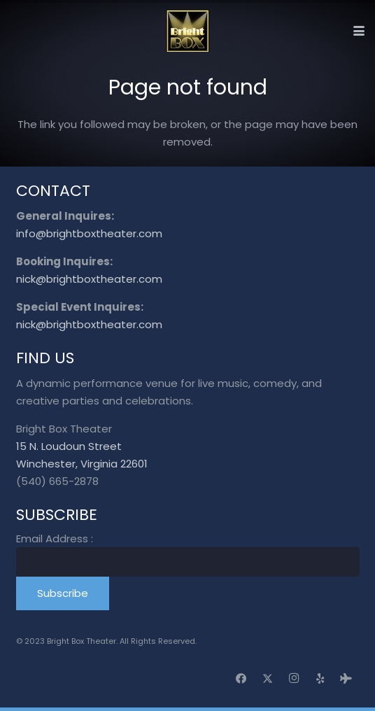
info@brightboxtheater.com (89, 233)
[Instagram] (294, 679)
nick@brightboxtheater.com (89, 279)
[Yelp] (320, 679)
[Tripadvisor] (346, 679)
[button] (359, 30)
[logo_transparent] (188, 31)
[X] (268, 679)
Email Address (54, 538)
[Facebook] (241, 679)
